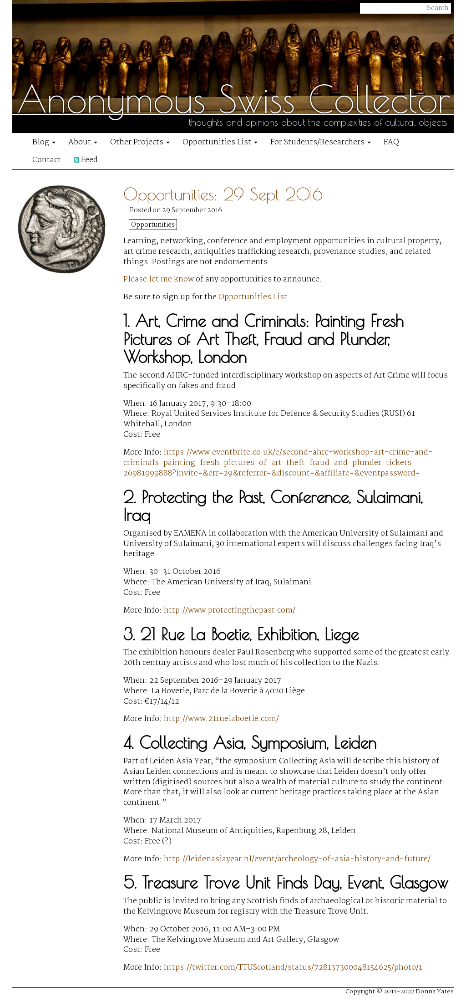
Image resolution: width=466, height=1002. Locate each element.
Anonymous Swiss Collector (234, 99)
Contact (46, 160)
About (82, 142)
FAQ (391, 142)
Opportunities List (220, 142)
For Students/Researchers (320, 142)
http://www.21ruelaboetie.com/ (221, 719)
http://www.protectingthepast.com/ (229, 610)
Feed (86, 160)
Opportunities (153, 225)
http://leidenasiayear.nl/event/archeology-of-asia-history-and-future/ (297, 859)
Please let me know (158, 279)
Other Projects (140, 142)
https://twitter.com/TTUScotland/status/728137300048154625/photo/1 (293, 967)
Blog (44, 142)
